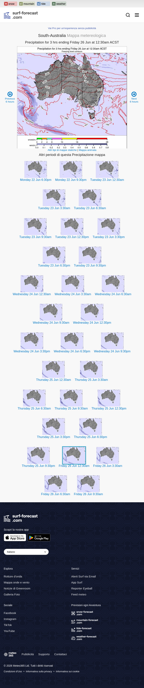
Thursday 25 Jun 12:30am (53, 379)
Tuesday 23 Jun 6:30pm (54, 265)
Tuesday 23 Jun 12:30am (107, 179)
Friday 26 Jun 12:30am (74, 465)
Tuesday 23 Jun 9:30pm (90, 265)
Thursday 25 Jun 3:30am (91, 379)
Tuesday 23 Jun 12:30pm (72, 237)
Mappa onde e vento (16, 582)
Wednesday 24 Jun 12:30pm (92, 322)
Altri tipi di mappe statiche (62, 150)
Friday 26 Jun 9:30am (88, 494)
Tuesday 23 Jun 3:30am (54, 208)
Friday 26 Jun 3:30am (107, 465)
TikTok (8, 625)
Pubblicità (28, 654)
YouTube (9, 631)
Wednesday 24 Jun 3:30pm (32, 351)
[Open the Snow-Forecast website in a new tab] (10, 3)
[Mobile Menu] (137, 15)
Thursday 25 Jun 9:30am (71, 408)
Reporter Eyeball (81, 588)
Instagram (10, 619)
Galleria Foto (12, 594)
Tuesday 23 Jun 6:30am (90, 208)
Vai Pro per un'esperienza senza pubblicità (72, 28)
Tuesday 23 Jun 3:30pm (109, 237)
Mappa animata (87, 150)
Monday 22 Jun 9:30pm (70, 179)
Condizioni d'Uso (13, 671)
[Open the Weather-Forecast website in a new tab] (59, 3)
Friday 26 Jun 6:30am (55, 494)
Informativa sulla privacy (39, 671)
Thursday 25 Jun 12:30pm (109, 408)
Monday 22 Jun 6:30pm (35, 179)
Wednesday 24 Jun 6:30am (113, 294)
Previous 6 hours (10, 97)
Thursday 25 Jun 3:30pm (53, 437)
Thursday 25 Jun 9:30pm (38, 465)
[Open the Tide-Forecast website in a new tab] (43, 3)
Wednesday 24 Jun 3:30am (73, 294)
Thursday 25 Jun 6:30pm (90, 437)
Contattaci (60, 654)
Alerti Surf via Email (83, 576)
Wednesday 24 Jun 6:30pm (72, 351)
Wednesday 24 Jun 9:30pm (112, 351)
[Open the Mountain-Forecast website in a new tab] (27, 3)
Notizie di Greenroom (17, 588)
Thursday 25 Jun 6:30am (34, 408)
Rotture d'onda (13, 576)
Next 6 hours (134, 97)
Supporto (44, 654)
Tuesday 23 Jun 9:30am (35, 237)
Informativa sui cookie (68, 671)
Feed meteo (78, 594)
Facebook (10, 613)
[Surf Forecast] (21, 15)
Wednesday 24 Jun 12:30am (32, 294)
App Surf (76, 582)
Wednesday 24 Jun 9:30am (51, 322)
